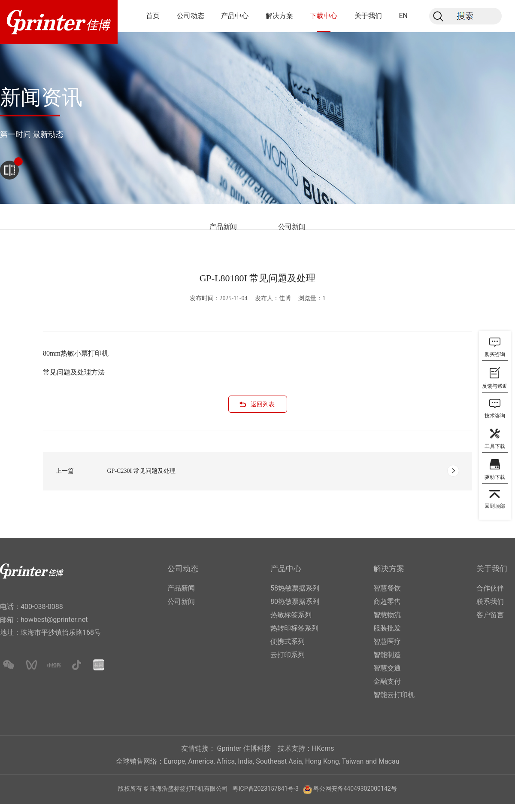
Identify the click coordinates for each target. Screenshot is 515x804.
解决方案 (279, 16)
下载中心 (323, 16)
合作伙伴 (490, 588)
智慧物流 (387, 615)
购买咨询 (495, 354)
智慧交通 (387, 668)
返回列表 (263, 404)
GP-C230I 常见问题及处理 (141, 471)
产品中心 (234, 16)
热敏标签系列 (291, 615)
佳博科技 (257, 748)
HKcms (323, 748)
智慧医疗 (387, 641)
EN (403, 16)
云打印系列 (287, 655)
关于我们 (368, 16)
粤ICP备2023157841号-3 (266, 788)
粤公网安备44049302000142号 (355, 788)
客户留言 (490, 615)
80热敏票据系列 (294, 601)
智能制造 (387, 655)
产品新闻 (223, 226)
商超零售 (387, 601)
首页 (153, 16)
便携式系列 (287, 641)
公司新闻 (292, 226)
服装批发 (387, 628)
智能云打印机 (394, 695)
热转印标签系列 (294, 628)
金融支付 (387, 681)
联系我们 (490, 601)
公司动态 (190, 16)
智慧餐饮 (387, 588)
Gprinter (229, 748)
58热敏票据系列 (294, 588)
